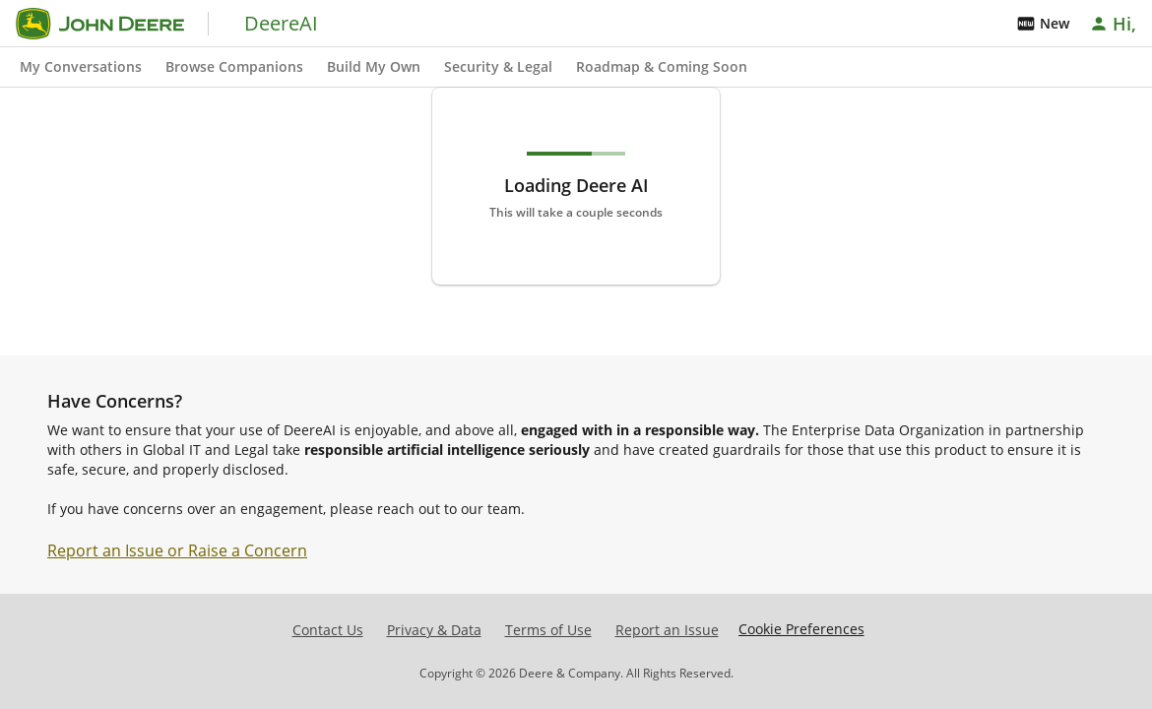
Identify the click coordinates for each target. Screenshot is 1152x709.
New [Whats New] (1042, 23)
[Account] (1114, 23)
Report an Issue (667, 629)
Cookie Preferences (801, 628)
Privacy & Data (434, 629)
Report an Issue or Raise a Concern (177, 550)
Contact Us (327, 629)
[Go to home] (100, 23)
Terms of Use (548, 629)
